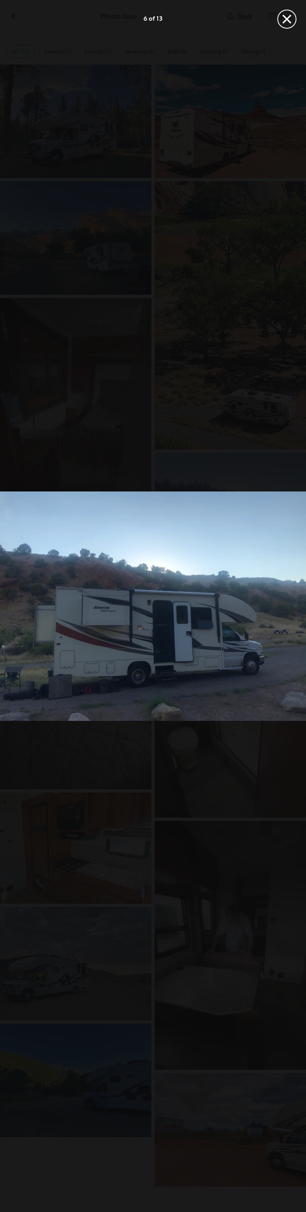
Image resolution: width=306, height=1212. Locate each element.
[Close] (286, 19)
